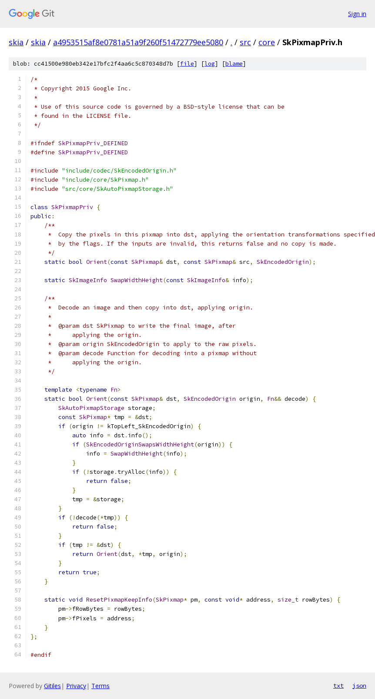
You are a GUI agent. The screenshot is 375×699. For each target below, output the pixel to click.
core (266, 42)
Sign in (357, 14)
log (209, 63)
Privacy (76, 686)
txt (338, 685)
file (187, 63)
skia (16, 42)
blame (234, 63)
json (359, 685)
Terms (100, 686)
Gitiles (52, 686)
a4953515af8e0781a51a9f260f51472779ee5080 (138, 42)
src (245, 42)
